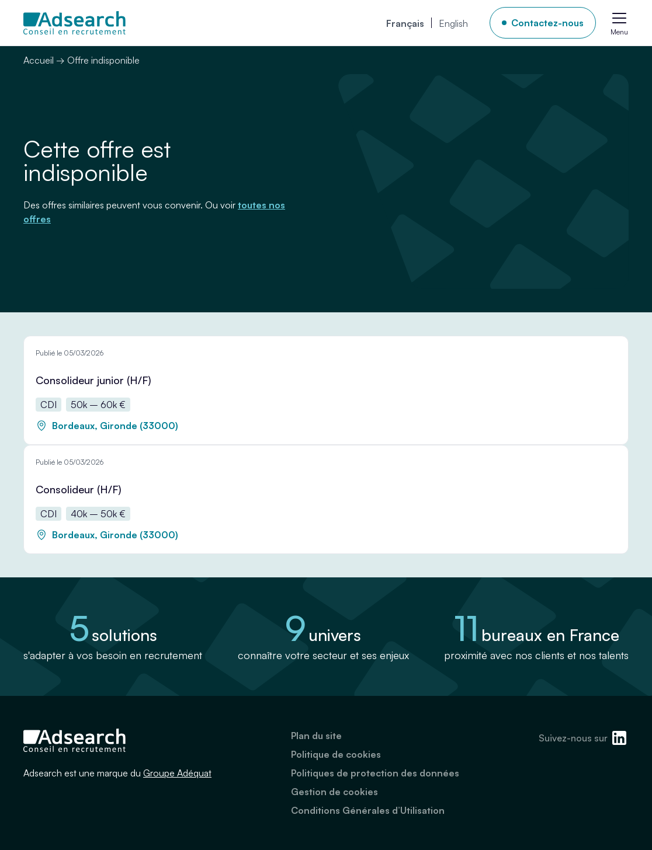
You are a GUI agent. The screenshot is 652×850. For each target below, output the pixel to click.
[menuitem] (405, 23)
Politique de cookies (336, 754)
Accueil (38, 60)
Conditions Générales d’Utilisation (368, 810)
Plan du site (316, 735)
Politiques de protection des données (375, 773)
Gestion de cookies (334, 791)
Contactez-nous (547, 23)
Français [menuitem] (405, 23)
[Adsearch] (74, 22)
